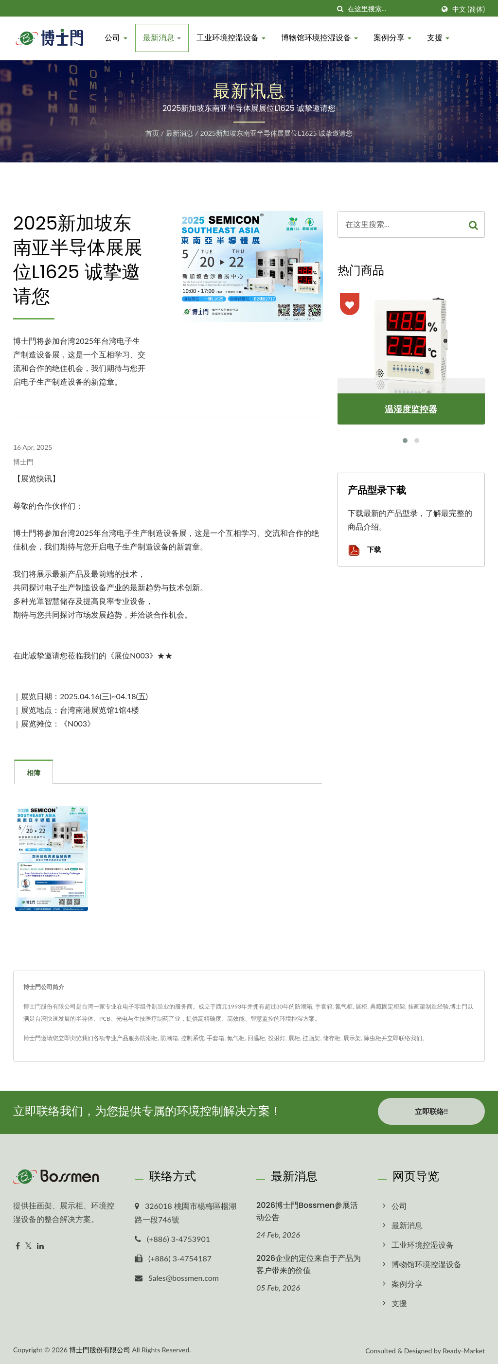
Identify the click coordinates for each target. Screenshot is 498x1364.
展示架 (352, 1038)
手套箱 (215, 1038)
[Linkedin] (40, 1244)
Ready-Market (464, 1349)
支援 (439, 37)
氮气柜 (236, 1038)
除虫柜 (372, 1038)
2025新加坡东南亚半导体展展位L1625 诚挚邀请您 (276, 133)
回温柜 (256, 1038)
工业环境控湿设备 (231, 37)
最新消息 (162, 37)
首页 (152, 133)
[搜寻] (340, 9)
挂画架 (311, 1038)
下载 (364, 550)
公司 (117, 37)
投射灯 (276, 1038)
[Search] (391, 9)
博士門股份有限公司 (99, 1348)
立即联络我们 (404, 1038)
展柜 (294, 1038)
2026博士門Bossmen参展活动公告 (307, 1209)
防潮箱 (169, 1038)
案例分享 (393, 37)
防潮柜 (149, 1038)
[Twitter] (28, 1244)
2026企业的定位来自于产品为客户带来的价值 (308, 1263)
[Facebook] (18, 1244)
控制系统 (192, 1038)
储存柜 (331, 1038)
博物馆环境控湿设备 (320, 37)
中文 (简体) (468, 9)
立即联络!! (431, 1111)
